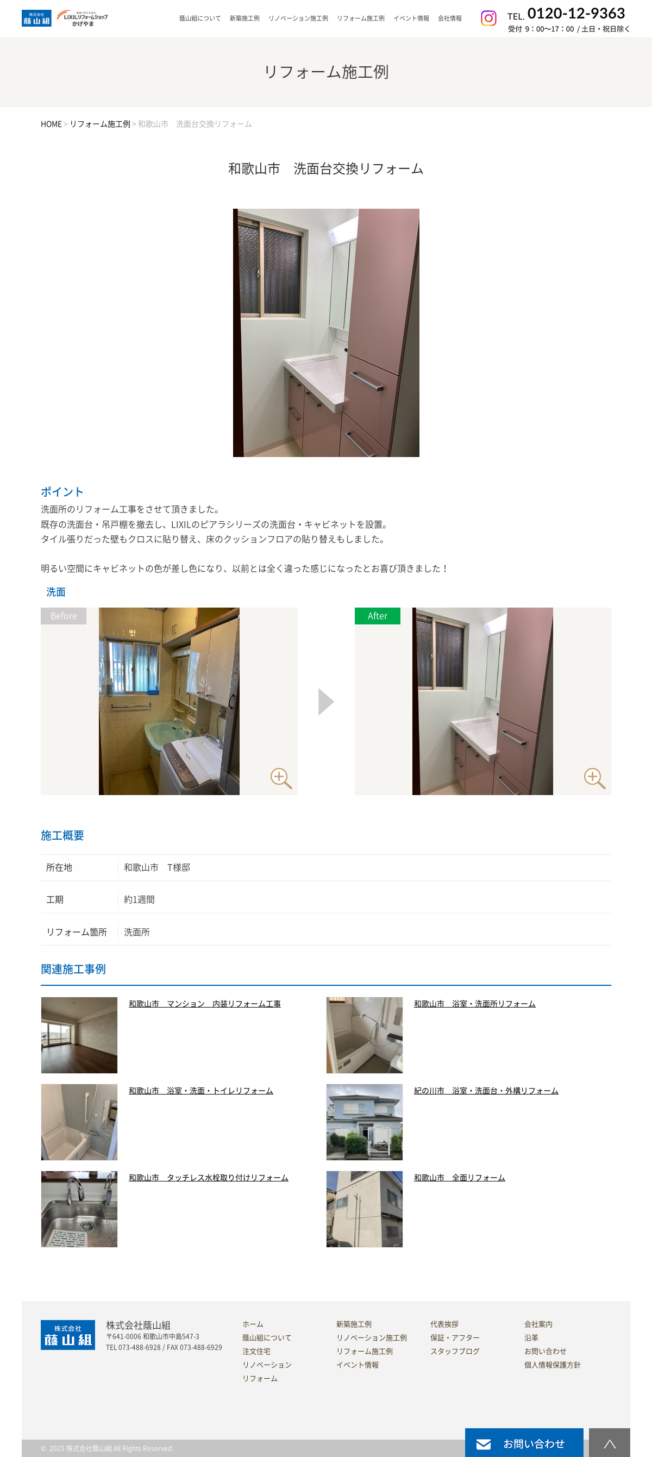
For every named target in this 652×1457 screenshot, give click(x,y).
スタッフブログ (455, 1351)
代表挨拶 (444, 1324)
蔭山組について (267, 1337)
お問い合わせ (545, 1351)
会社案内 (538, 1324)
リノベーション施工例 (298, 18)
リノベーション (267, 1364)
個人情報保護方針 (552, 1364)
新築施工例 (245, 18)
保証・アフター (455, 1337)
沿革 (531, 1337)
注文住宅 (256, 1351)
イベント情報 (411, 18)
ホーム (253, 1324)
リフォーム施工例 (361, 18)
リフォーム (260, 1378)
